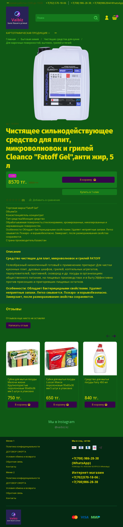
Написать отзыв (18, 325)
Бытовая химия (30, 39)
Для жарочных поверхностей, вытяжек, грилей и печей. (39, 42)
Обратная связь (14, 461)
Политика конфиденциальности (23, 446)
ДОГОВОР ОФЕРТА (16, 451)
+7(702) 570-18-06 (56, 3)
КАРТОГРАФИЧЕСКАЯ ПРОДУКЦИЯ (28, 33)
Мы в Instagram (61, 424)
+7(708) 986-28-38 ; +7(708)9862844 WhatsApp (97, 3)
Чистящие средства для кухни (61, 39)
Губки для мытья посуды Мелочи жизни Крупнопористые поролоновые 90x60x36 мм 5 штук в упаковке (22, 385)
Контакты (11, 466)
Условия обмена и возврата (20, 456)
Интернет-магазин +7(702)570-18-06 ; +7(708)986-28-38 (88, 477)
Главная (11, 39)
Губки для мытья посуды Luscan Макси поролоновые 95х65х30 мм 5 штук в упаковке (60, 384)
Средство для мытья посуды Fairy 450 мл (97, 381)
